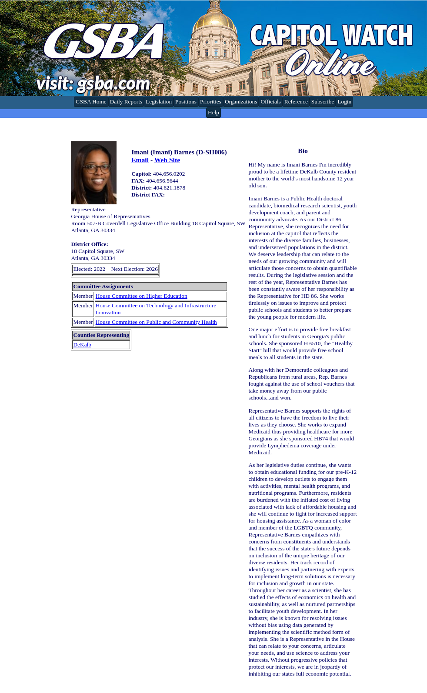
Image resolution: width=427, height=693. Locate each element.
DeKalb (82, 344)
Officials (270, 101)
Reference (296, 101)
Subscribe (322, 101)
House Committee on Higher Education (141, 296)
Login (344, 101)
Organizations (241, 101)
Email (140, 159)
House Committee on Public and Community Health (156, 322)
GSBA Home (91, 101)
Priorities (210, 101)
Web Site (167, 159)
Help (213, 112)
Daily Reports (126, 101)
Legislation (159, 101)
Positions (186, 101)
